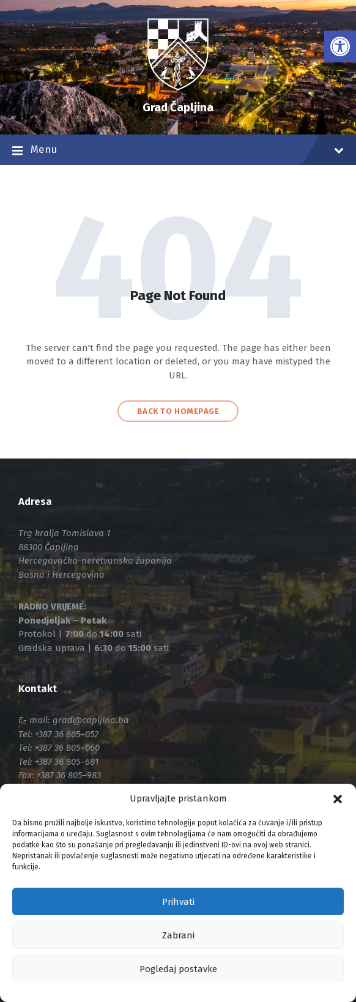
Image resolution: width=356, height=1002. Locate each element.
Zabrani (178, 935)
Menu (178, 151)
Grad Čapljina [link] (178, 107)
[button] (338, 799)
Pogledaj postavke (178, 968)
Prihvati (178, 901)
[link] (340, 46)
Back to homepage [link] (178, 411)
